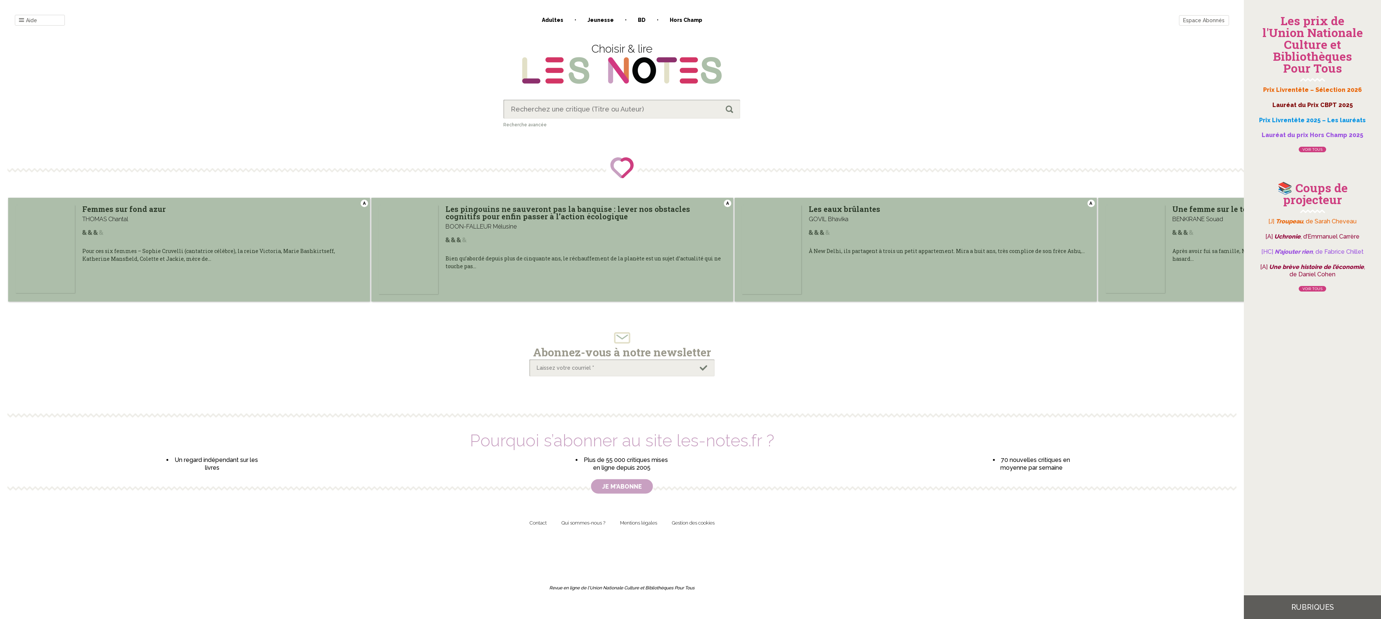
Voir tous (1312, 149)
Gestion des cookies (693, 523)
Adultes (552, 20)
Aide (28, 20)
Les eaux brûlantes (933, 209)
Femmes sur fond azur (124, 209)
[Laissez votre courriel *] (622, 367)
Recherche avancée (525, 124)
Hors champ (686, 20)
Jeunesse (600, 20)
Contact (538, 523)
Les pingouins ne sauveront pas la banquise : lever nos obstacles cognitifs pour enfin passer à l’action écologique (651, 212)
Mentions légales (638, 523)
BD (642, 20)
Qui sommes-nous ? (583, 523)
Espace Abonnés (1204, 20)
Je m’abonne (622, 486)
